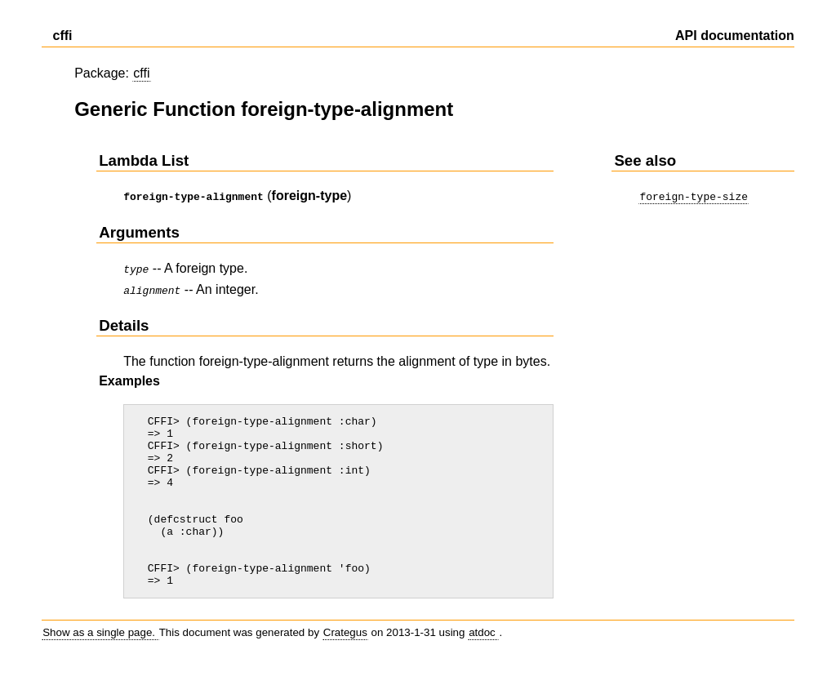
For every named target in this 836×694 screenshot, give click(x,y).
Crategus (345, 662)
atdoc (483, 662)
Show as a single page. (100, 662)
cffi (141, 73)
